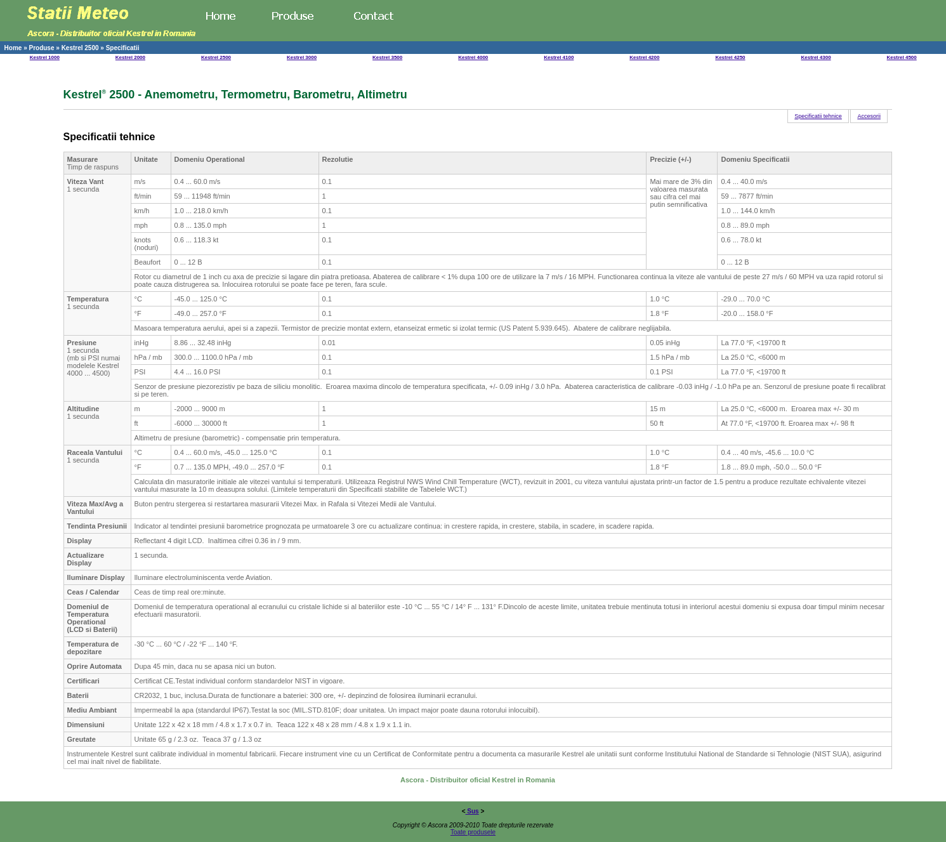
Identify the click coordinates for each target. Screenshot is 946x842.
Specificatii (123, 47)
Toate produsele (473, 832)
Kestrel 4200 (644, 57)
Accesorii (869, 116)
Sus (472, 811)
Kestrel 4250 (730, 57)
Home (13, 47)
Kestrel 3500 (387, 57)
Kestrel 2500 (80, 47)
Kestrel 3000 (302, 57)
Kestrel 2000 (130, 57)
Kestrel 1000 (45, 57)
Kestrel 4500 (902, 57)
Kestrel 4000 (473, 57)
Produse (41, 47)
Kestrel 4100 (559, 57)
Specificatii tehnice (818, 116)
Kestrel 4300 (816, 57)
